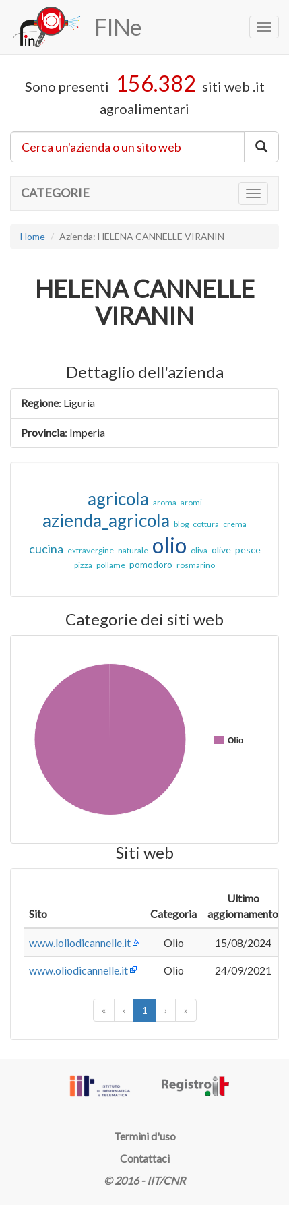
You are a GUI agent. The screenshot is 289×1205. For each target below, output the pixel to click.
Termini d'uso (145, 1136)
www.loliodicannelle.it (80, 942)
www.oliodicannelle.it (78, 970)
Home (32, 236)
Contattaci (145, 1158)
